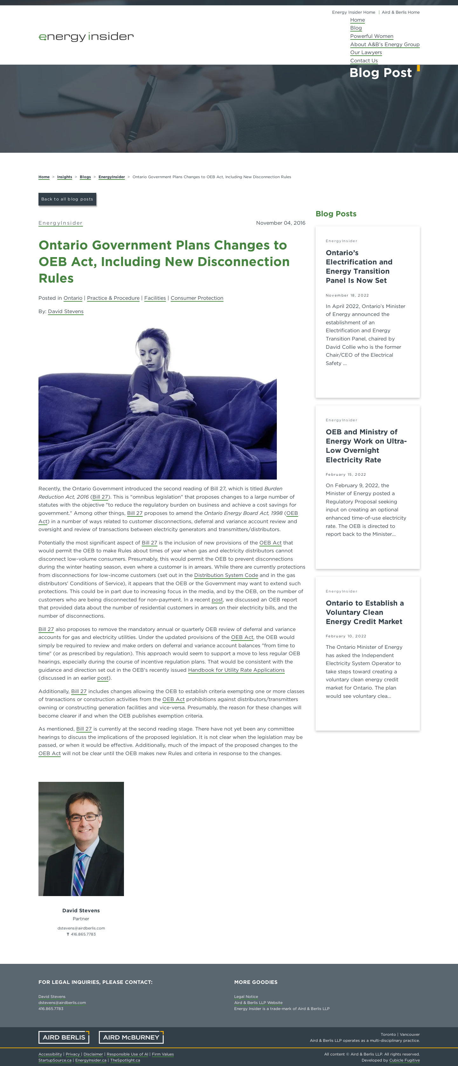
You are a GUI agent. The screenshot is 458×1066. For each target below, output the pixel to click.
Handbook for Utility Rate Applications (236, 670)
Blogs (85, 176)
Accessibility (50, 1054)
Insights (64, 176)
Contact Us (364, 61)
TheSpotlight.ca (125, 1060)
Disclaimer (93, 1054)
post (217, 600)
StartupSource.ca (55, 1060)
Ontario (73, 298)
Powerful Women (371, 36)
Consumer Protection (197, 298)
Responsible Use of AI (127, 1054)
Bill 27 (100, 497)
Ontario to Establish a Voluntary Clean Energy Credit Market (365, 612)
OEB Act (270, 543)
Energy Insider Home (353, 12)
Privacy (73, 1054)
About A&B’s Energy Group (385, 44)
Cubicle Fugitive (404, 1060)
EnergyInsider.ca (90, 1060)
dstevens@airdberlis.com (62, 1002)
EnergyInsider (112, 176)
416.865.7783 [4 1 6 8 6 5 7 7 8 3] (83, 934)
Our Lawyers (366, 52)
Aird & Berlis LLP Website (258, 1002)
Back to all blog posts (67, 199)
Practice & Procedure (113, 298)
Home (357, 20)
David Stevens (66, 311)
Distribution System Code (226, 575)
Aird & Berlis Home (401, 12)
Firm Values (163, 1054)
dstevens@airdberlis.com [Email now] (81, 928)
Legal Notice (246, 996)
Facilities (155, 298)
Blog (356, 28)
